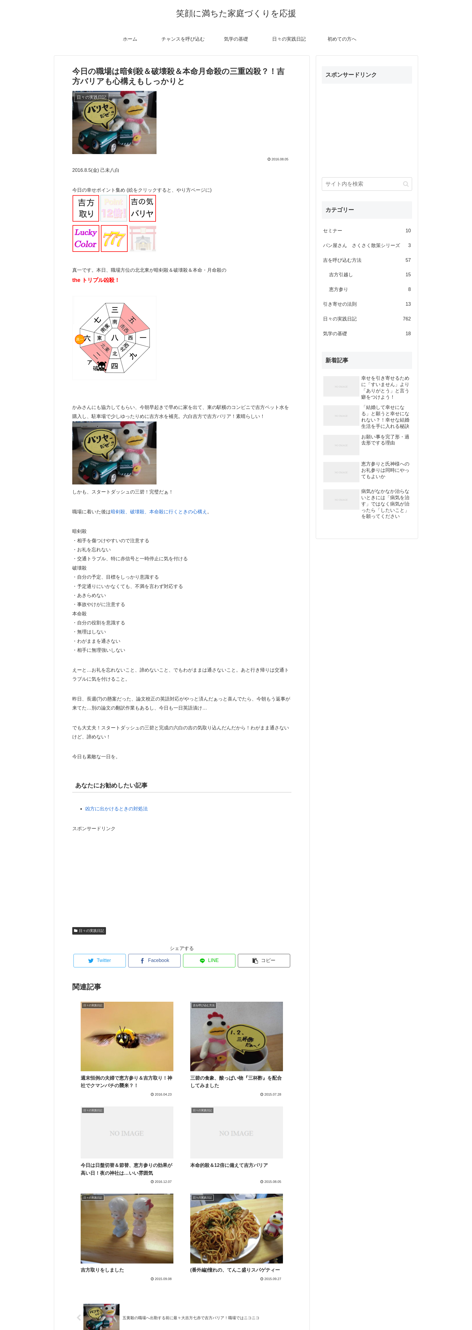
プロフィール (236, 1311)
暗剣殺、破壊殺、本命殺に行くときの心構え (159, 511)
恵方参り (370, 289)
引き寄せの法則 (367, 304)
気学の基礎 (367, 333)
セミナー (367, 231)
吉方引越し (370, 275)
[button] (406, 184)
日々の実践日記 (89, 931)
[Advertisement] (117, 870)
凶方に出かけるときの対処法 (116, 808)
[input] (367, 184)
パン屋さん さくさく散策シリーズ (367, 245)
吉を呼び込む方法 (367, 260)
